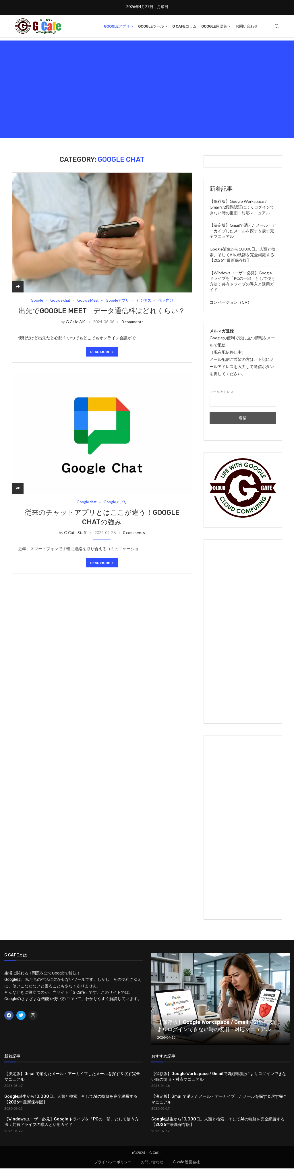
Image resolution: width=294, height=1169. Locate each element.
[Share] (18, 287)
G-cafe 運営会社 (186, 1162)
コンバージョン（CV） (231, 302)
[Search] (277, 26)
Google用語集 (214, 26)
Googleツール (151, 26)
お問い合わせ (246, 26)
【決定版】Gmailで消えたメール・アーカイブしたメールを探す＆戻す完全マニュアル (243, 231)
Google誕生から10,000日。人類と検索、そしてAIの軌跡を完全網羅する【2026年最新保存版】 (242, 255)
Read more (102, 352)
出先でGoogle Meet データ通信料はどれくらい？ (102, 311)
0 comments (132, 322)
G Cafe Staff (75, 533)
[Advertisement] (147, 90)
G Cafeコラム (184, 26)
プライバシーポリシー (112, 1162)
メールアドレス (243, 398)
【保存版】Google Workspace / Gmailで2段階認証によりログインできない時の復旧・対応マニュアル (242, 207)
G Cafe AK (75, 322)
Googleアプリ (117, 26)
